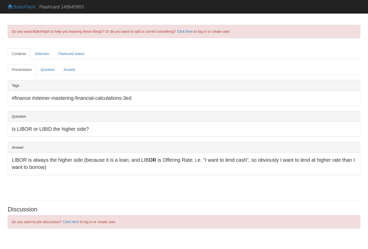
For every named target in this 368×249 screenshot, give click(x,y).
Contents (19, 54)
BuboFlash (22, 6)
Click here (185, 31)
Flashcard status (71, 54)
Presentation (22, 70)
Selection (42, 54)
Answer (70, 70)
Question (48, 70)
